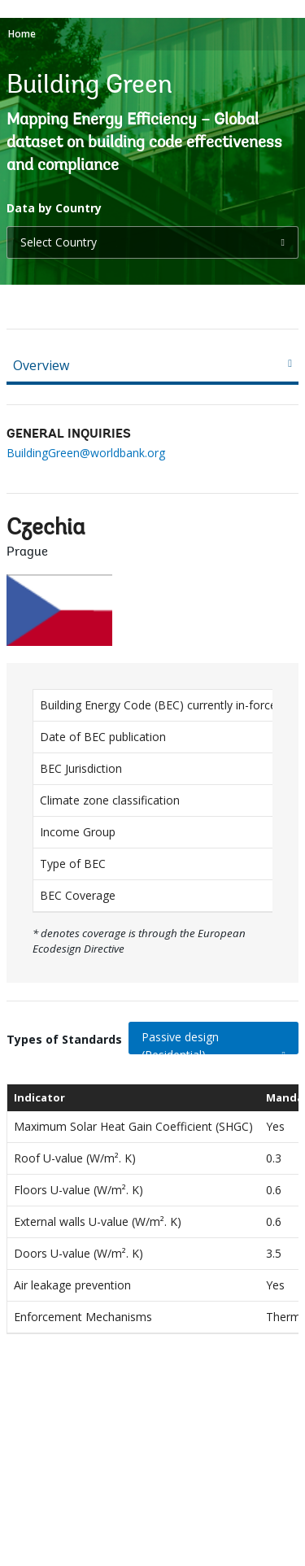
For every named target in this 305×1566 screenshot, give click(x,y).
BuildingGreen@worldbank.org (86, 452)
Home (22, 34)
